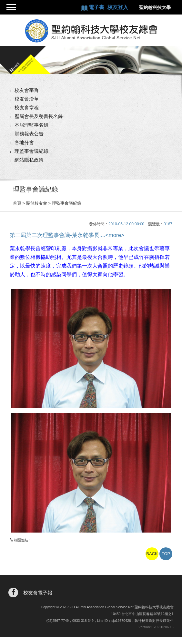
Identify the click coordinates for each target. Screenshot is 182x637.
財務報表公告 (29, 133)
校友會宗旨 (27, 90)
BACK (151, 553)
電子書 (97, 7)
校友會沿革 (27, 99)
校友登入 (117, 7)
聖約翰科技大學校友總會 (91, 31)
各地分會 (24, 142)
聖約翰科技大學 (155, 7)
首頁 (17, 203)
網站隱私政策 (29, 159)
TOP (166, 553)
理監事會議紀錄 (31, 151)
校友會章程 (27, 107)
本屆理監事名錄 (31, 125)
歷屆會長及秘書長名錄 (39, 116)
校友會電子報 (37, 592)
